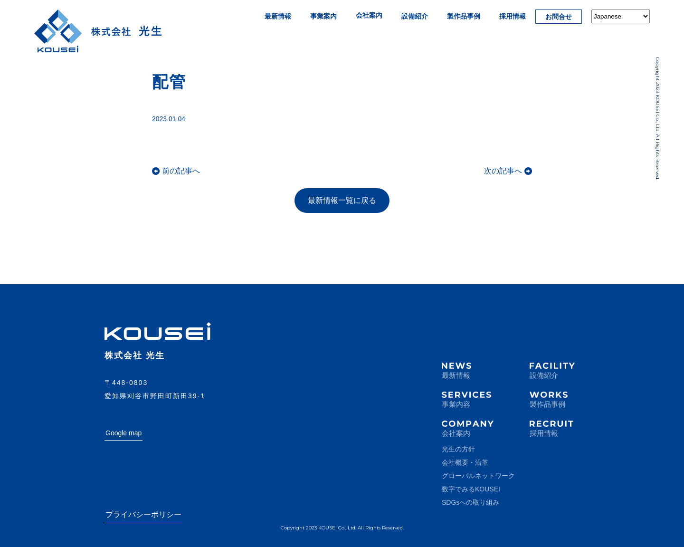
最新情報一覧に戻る (342, 200)
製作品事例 (463, 16)
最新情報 (278, 16)
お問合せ (558, 16)
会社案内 (369, 15)
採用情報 (512, 16)
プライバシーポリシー (143, 514)
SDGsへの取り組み (470, 502)
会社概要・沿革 (465, 462)
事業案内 (323, 16)
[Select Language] (620, 16)
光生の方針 (458, 449)
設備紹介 (414, 16)
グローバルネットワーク (478, 476)
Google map (123, 433)
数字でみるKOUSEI (471, 489)
